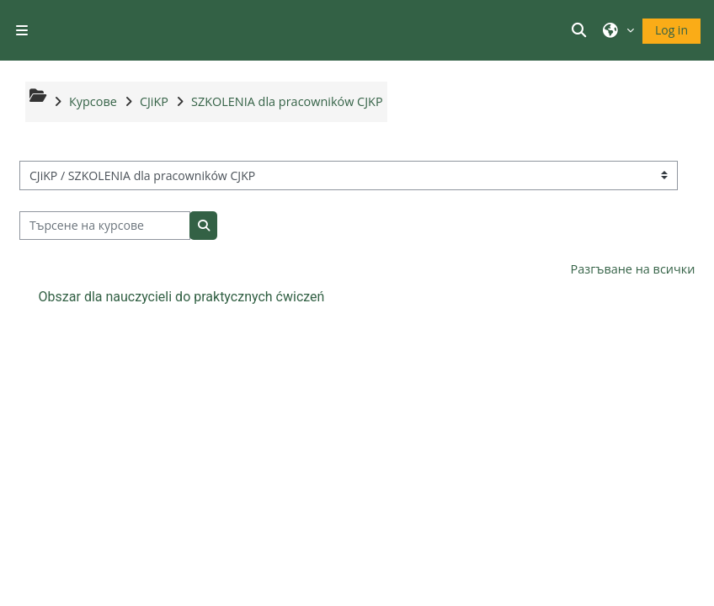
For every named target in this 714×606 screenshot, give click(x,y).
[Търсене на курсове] (105, 226)
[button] (582, 30)
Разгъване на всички (633, 269)
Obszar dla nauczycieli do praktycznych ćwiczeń (182, 297)
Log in (671, 30)
